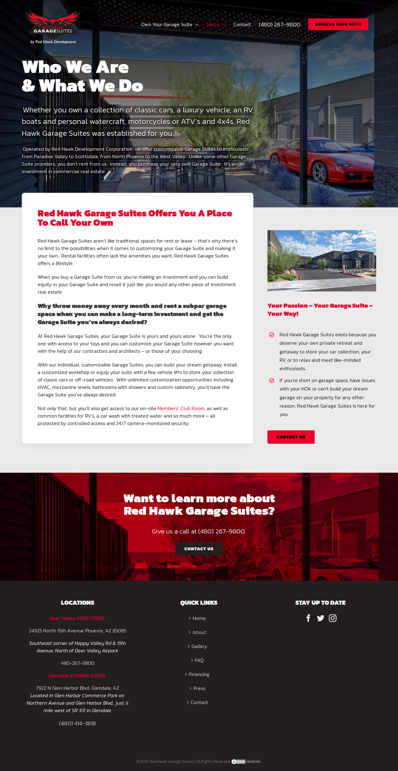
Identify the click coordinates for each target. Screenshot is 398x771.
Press (199, 688)
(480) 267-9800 (221, 531)
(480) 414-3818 (77, 723)
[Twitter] (320, 618)
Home (199, 618)
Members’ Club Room (179, 408)
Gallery (199, 646)
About (199, 632)
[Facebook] (308, 618)
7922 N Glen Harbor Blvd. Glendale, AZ (77, 688)
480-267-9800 (77, 663)
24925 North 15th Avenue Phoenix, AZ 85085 (77, 630)
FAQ (199, 660)
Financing (199, 674)
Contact (199, 702)
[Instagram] (332, 618)
